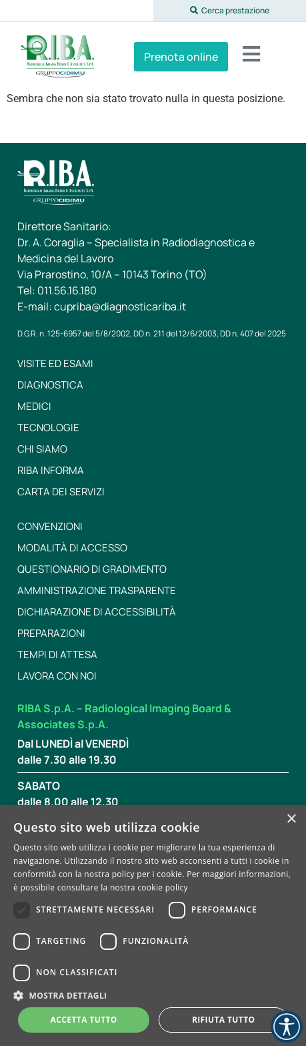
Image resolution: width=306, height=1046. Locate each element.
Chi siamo (42, 449)
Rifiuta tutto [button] (223, 1019)
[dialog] (153, 925)
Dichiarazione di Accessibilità (96, 612)
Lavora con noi (57, 676)
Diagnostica (50, 385)
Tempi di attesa (57, 654)
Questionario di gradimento (92, 569)
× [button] (291, 819)
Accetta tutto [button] (84, 1019)
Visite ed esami (55, 363)
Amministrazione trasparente (96, 590)
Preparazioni (51, 633)
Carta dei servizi (61, 492)
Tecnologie (48, 428)
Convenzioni (50, 526)
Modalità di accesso (72, 548)
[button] (230, 10)
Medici (34, 406)
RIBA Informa (50, 470)
